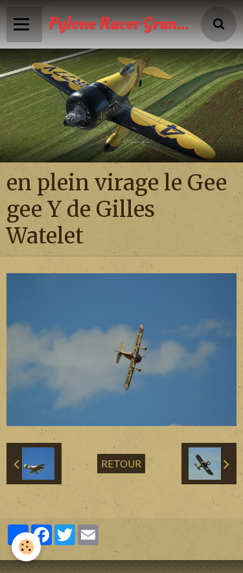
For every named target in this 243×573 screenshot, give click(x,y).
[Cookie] (26, 546)
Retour (121, 463)
